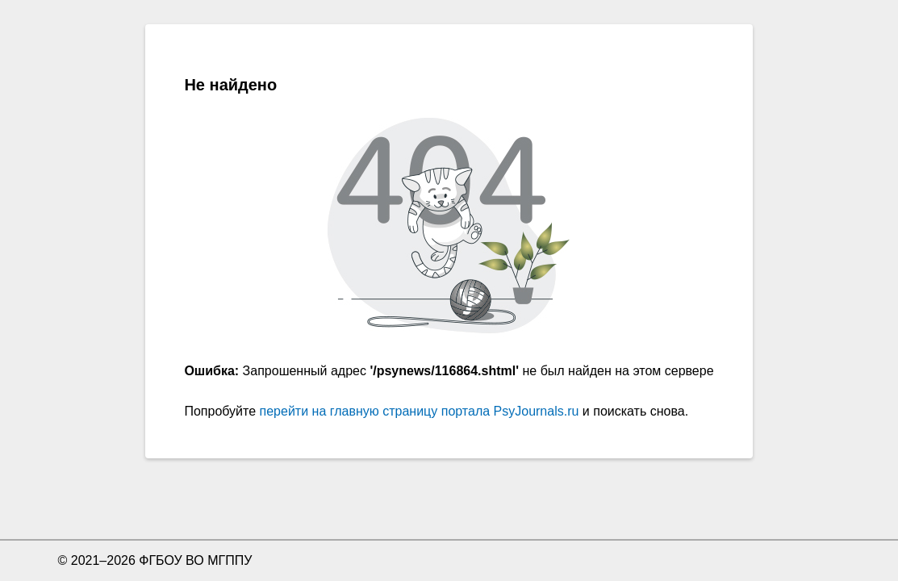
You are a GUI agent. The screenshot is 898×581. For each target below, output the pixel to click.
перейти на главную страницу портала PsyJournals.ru (419, 411)
